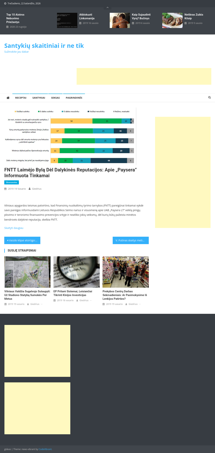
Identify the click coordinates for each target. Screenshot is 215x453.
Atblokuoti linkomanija (86, 16)
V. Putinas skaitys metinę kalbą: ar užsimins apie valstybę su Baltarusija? (132, 240)
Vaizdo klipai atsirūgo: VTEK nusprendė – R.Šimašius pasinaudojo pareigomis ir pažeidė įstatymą (24, 240)
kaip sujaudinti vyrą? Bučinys (141, 16)
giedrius (36, 188)
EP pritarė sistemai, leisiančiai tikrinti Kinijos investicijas (72, 293)
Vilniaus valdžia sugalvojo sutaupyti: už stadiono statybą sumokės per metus (27, 295)
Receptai (20, 97)
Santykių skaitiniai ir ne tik (44, 45)
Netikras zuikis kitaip (193, 16)
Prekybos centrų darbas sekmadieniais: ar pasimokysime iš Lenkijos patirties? (125, 295)
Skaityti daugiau (13, 228)
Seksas (55, 97)
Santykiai (38, 97)
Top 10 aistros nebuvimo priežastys (15, 18)
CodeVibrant (45, 449)
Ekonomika (11, 182)
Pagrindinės (74, 97)
